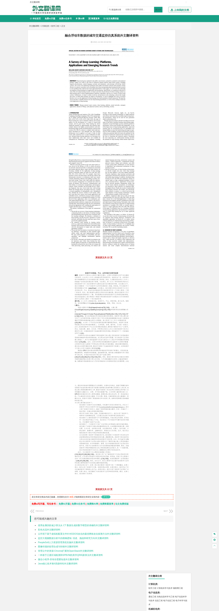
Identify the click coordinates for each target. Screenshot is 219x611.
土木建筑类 (154, 205)
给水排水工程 (159, 221)
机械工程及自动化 (164, 70)
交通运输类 (154, 164)
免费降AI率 (92, 504)
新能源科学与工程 (175, 102)
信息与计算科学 (162, 98)
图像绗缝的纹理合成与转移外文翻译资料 (58, 546)
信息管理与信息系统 (174, 131)
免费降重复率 (106, 504)
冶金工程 (159, 262)
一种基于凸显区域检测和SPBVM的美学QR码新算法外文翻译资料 (70, 555)
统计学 (172, 98)
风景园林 (175, 299)
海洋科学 (155, 201)
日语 (182, 147)
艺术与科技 (166, 299)
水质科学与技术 (172, 246)
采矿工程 (173, 258)
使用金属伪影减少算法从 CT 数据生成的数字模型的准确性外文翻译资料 (73, 525)
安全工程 (165, 258)
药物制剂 (171, 283)
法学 (150, 159)
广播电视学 (162, 151)
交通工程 (179, 168)
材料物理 (161, 180)
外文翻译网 (34, 26)
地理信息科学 (154, 229)
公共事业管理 (165, 134)
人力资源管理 (177, 134)
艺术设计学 (162, 295)
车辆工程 (152, 70)
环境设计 (152, 295)
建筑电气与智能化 (159, 102)
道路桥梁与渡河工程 (165, 168)
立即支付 (106, 497)
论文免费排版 (111, 18)
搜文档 (158, 10)
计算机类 (45, 26)
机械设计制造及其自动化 (169, 74)
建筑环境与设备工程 (165, 217)
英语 (157, 147)
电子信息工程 (169, 57)
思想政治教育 (154, 312)
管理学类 (152, 127)
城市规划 (152, 217)
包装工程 (161, 78)
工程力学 (152, 90)
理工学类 (152, 86)
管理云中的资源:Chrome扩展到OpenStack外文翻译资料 (65, 551)
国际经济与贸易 (155, 118)
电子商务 (167, 118)
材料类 (151, 172)
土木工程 (161, 209)
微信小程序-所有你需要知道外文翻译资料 (58, 559)
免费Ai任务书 (65, 18)
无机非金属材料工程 (174, 180)
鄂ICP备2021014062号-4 (121, 608)
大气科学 (157, 233)
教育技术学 (174, 147)
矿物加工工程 (154, 258)
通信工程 (152, 53)
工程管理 (175, 213)
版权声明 (145, 582)
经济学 (180, 118)
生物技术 (183, 279)
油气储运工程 (179, 94)
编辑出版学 (164, 147)
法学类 (151, 155)
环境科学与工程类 (157, 242)
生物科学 (176, 287)
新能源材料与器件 (161, 184)
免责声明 (160, 582)
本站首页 (35, 18)
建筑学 (151, 213)
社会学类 (152, 308)
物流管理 (161, 270)
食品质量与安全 (155, 283)
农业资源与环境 (162, 320)
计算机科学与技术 (164, 45)
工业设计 (179, 295)
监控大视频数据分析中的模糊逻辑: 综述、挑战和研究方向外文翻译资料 (73, 538)
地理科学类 (154, 225)
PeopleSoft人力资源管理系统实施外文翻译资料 (61, 542)
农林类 (151, 316)
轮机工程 (169, 94)
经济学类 (152, 114)
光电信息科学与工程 (165, 53)
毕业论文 (152, 325)
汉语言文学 (172, 151)
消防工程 (181, 258)
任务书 (151, 343)
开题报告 (152, 329)
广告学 (151, 147)
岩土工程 (152, 209)
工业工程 (169, 78)
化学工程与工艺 (155, 279)
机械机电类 (154, 66)
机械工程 (171, 82)
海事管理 (152, 197)
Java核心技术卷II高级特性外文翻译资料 (58, 563)
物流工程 (152, 270)
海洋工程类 (154, 193)
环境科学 (161, 246)
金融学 (174, 118)
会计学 (156, 134)
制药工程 (175, 279)
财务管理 (161, 131)
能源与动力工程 (172, 90)
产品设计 (171, 295)
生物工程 (163, 287)
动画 (186, 295)
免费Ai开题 (50, 18)
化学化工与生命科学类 (159, 275)
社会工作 (165, 312)
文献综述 (152, 334)
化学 (170, 287)
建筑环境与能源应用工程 (176, 209)
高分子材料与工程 (177, 184)
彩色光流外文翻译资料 (49, 529)
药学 (165, 283)
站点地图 (137, 608)
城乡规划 (183, 213)
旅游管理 (157, 138)
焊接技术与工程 (160, 82)
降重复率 (93, 18)
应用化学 (167, 279)
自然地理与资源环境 (170, 233)
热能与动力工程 (165, 106)
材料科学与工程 (155, 176)
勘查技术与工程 (170, 262)
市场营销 (152, 131)
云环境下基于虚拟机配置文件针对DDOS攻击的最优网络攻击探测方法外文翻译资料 (79, 534)
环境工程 (152, 246)
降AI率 (80, 18)
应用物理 (161, 90)
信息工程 (159, 57)
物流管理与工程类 (157, 266)
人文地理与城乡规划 (169, 229)
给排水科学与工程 (163, 213)
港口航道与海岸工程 (165, 197)
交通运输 (152, 168)
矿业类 (151, 254)
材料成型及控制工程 (171, 176)
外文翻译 (152, 338)
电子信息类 (154, 49)
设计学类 (152, 291)
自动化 (162, 94)
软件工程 (55, 26)
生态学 (151, 320)
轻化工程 (155, 287)
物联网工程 (178, 45)
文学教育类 (154, 143)
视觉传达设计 (154, 299)
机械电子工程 (179, 70)
